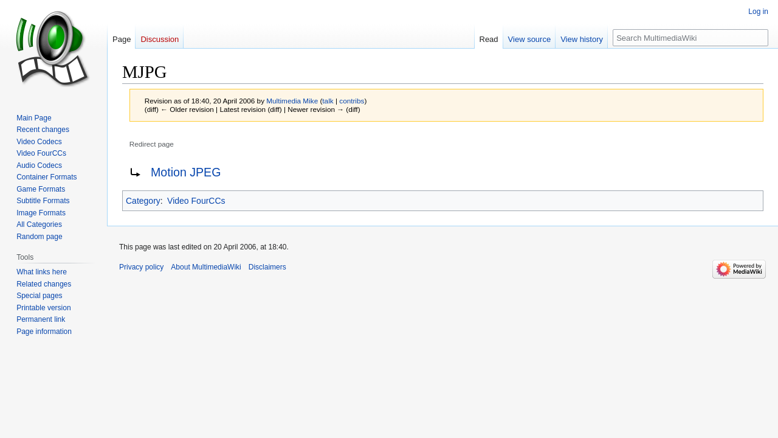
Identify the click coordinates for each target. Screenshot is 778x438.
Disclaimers (267, 267)
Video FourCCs (196, 201)
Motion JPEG (186, 172)
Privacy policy (141, 267)
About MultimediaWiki (206, 267)
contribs (351, 101)
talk (327, 101)
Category (143, 201)
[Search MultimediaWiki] (690, 37)
